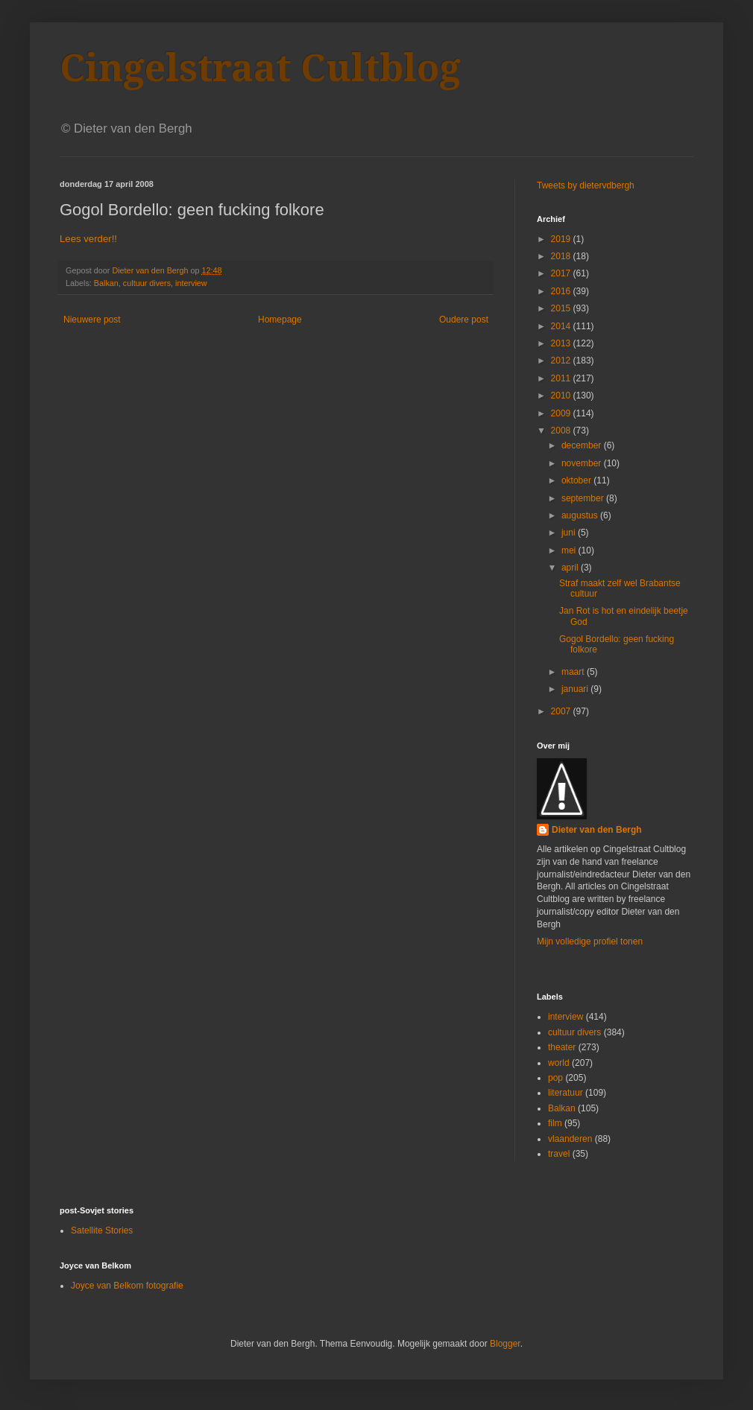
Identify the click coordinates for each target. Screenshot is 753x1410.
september (583, 498)
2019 (562, 239)
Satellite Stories (102, 1230)
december (582, 445)
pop (555, 1078)
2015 (562, 308)
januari (575, 689)
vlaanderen (570, 1139)
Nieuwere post (92, 319)
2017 (562, 273)
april (571, 567)
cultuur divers (147, 283)
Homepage (280, 319)
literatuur (565, 1092)
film (555, 1123)
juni (569, 532)
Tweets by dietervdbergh (585, 185)
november (582, 463)
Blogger (505, 1343)
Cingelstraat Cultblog (260, 68)
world (559, 1063)
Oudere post (463, 319)
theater (562, 1047)
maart (574, 672)
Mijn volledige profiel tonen (590, 941)
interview (191, 283)
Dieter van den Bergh (597, 830)
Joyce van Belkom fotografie (127, 1285)
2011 (562, 378)
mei (570, 550)
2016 (562, 291)
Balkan (106, 283)
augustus (580, 515)
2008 (562, 430)
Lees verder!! (88, 238)
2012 (562, 360)
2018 (562, 256)
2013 (562, 343)
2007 (562, 711)
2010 (562, 395)
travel (559, 1154)
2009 (562, 413)
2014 (562, 326)
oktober (577, 480)
